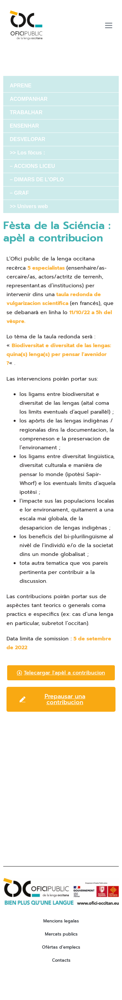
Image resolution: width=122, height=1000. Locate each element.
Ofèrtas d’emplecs (61, 947)
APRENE (21, 85)
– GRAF (19, 193)
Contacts (61, 960)
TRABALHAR (26, 112)
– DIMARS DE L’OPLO (37, 179)
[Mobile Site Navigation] (108, 25)
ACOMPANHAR (28, 99)
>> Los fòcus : (27, 152)
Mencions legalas (61, 921)
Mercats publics (61, 934)
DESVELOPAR (27, 139)
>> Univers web (29, 206)
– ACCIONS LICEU (32, 166)
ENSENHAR (24, 126)
